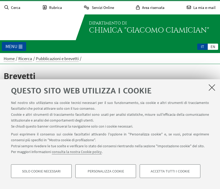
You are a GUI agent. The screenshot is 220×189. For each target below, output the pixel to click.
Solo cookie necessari (41, 171)
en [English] (213, 46)
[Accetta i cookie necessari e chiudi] (212, 87)
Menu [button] (13, 46)
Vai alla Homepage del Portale (38, 27)
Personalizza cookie (106, 171)
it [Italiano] (202, 46)
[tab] (202, 46)
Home (9, 58)
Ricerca (25, 58)
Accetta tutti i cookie (170, 171)
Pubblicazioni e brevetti (57, 58)
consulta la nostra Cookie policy (77, 151)
